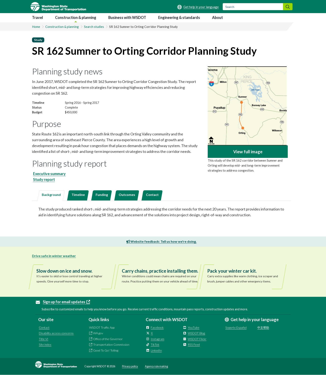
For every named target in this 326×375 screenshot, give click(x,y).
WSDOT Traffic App (102, 327)
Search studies (94, 26)
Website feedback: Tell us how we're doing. (161, 241)
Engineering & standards (179, 17)
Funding (102, 195)
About (217, 17)
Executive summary (49, 173)
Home (36, 26)
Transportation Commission (111, 344)
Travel (37, 17)
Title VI (43, 339)
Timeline (78, 195)
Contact (152, 195)
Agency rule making (156, 366)
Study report (44, 179)
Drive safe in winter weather (54, 256)
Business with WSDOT (127, 17)
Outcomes (127, 195)
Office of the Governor (108, 339)
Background (51, 195)
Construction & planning (75, 17)
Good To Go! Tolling (105, 350)
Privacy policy (130, 366)
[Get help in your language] (198, 7)
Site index (45, 344)
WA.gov (98, 333)
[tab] (51, 195)
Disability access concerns (56, 333)
